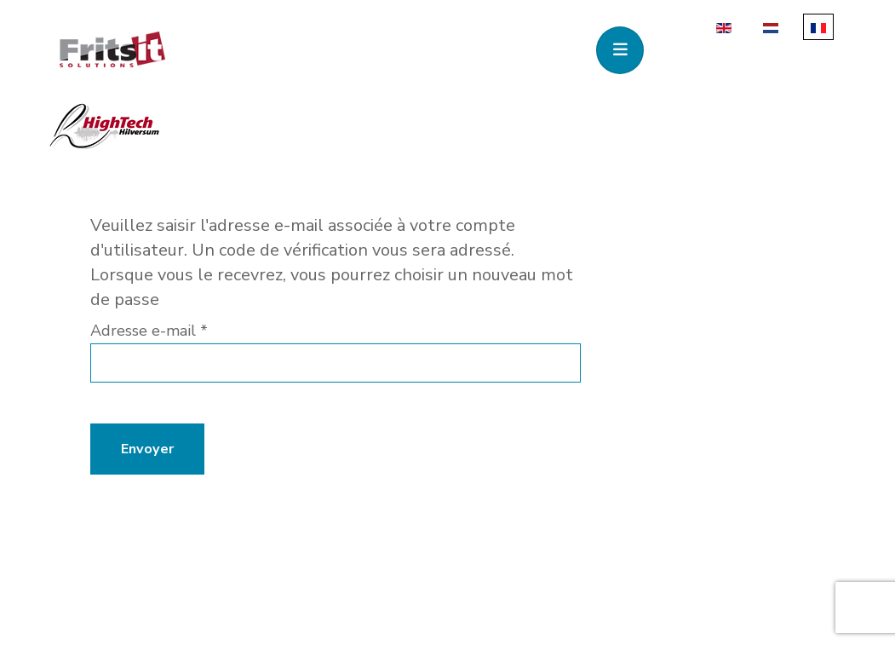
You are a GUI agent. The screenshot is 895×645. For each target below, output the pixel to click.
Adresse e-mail (149, 330)
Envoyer (147, 449)
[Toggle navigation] (620, 50)
